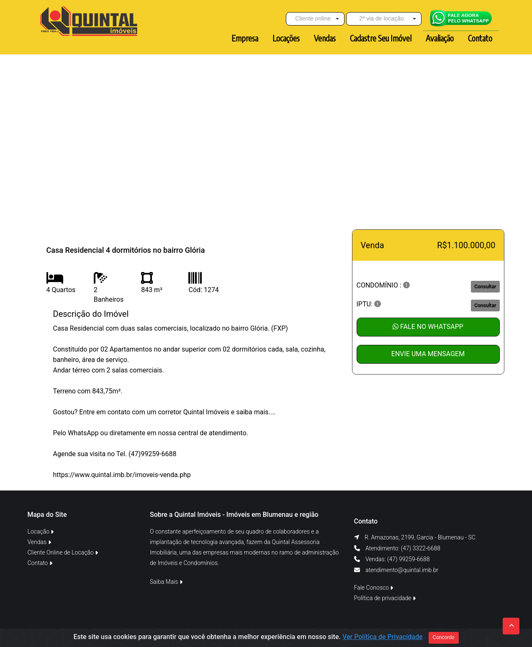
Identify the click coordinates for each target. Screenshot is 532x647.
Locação (41, 531)
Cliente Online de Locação (63, 552)
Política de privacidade (385, 598)
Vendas (39, 542)
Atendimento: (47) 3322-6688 (402, 548)
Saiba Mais (166, 581)
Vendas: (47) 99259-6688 (397, 559)
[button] (315, 19)
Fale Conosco (373, 587)
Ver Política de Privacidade (382, 637)
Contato (40, 563)
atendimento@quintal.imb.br (401, 570)
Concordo (444, 637)
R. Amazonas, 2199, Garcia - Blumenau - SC (420, 537)
